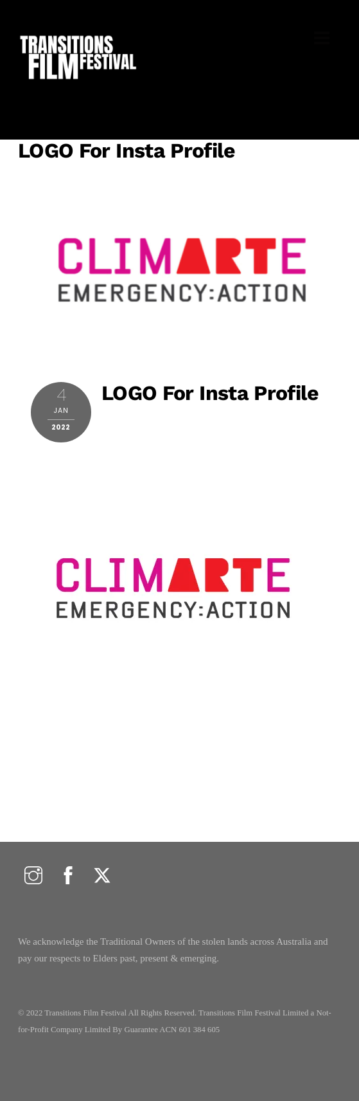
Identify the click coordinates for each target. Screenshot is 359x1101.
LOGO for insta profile (126, 150)
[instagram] (33, 876)
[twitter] (102, 876)
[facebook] (68, 876)
